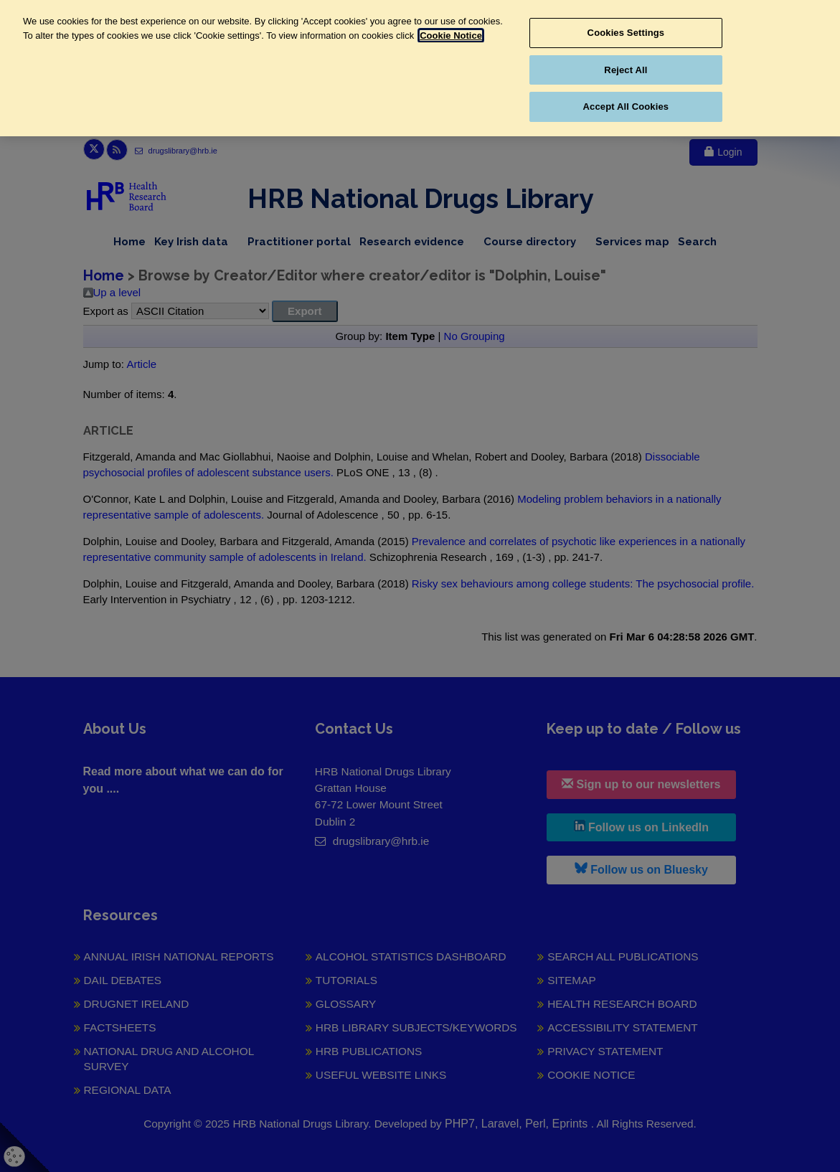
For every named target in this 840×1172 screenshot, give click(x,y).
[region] (420, 68)
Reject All (625, 70)
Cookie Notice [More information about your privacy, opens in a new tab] (451, 35)
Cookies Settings (626, 32)
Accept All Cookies (626, 106)
